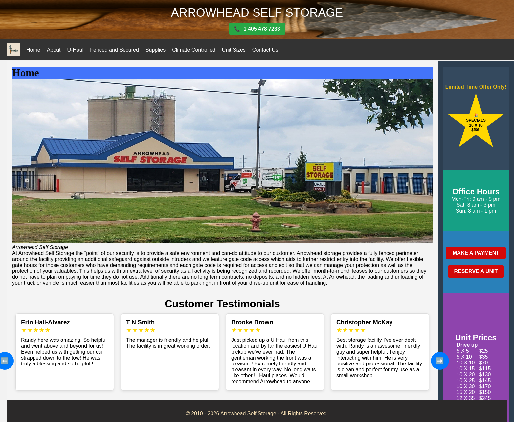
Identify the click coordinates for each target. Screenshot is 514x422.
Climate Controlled (193, 50)
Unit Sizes (234, 50)
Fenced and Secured (114, 50)
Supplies (155, 50)
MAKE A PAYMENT (476, 253)
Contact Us (265, 50)
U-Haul (75, 50)
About (54, 50)
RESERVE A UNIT (476, 271)
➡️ (440, 360)
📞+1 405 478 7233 (257, 29)
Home (33, 50)
